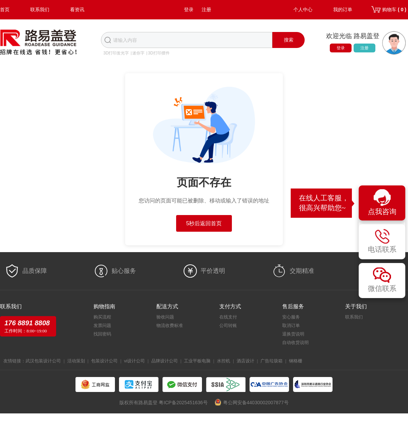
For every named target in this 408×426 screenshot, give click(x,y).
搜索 (288, 40)
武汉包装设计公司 (43, 360)
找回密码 (102, 334)
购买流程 (102, 317)
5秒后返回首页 (204, 223)
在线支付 (228, 317)
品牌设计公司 (164, 360)
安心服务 (291, 317)
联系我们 (39, 9)
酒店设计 (245, 360)
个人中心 (302, 9)
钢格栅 (295, 360)
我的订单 (342, 9)
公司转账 (228, 325)
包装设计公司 (104, 360)
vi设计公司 (134, 360)
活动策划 (76, 360)
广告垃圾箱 (271, 360)
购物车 (394, 9)
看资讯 (77, 9)
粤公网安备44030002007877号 (256, 402)
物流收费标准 (169, 325)
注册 (206, 9)
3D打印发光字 (116, 53)
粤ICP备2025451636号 (183, 402)
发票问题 (102, 325)
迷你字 (138, 53)
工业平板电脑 (197, 360)
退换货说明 (293, 334)
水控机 (223, 360)
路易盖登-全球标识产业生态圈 (38, 43)
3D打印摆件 (158, 53)
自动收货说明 (295, 342)
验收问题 (165, 317)
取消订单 (291, 325)
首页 (5, 9)
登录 (188, 9)
